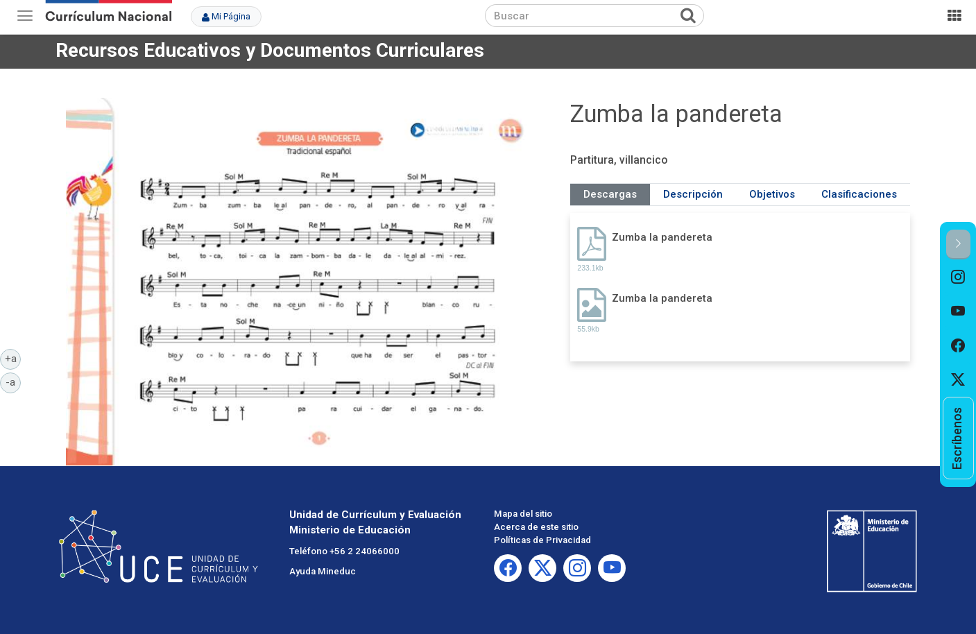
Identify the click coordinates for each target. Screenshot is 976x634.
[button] (958, 244)
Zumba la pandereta (662, 237)
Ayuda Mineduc (322, 571)
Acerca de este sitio (536, 527)
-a (13, 381)
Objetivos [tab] (772, 194)
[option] (958, 276)
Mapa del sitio (523, 513)
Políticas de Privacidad (542, 540)
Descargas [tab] (610, 194)
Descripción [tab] (693, 194)
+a (13, 358)
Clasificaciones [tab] (859, 194)
